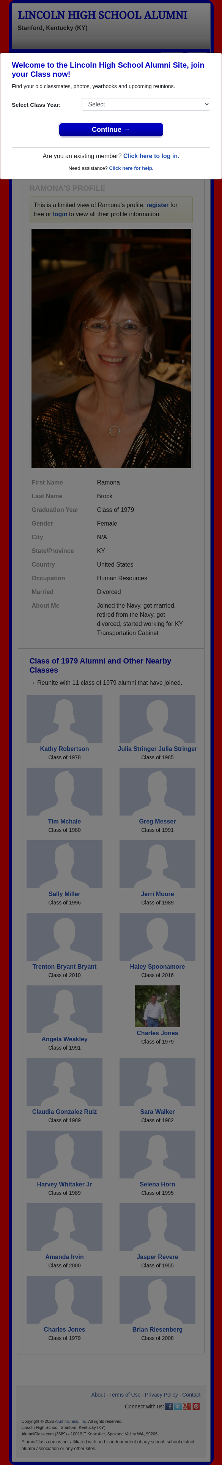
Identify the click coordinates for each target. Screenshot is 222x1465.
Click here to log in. (151, 156)
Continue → (111, 129)
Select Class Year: (36, 104)
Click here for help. (131, 168)
